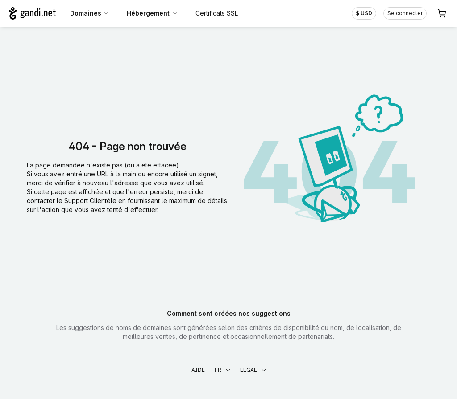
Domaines (89, 13)
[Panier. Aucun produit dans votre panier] (442, 13)
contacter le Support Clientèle (71, 200)
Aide (198, 369)
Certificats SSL (216, 13)
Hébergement (152, 13)
